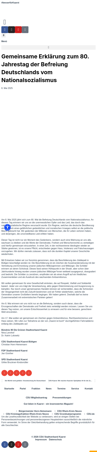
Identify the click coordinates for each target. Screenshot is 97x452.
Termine (61, 388)
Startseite (9, 388)
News (49, 388)
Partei (23, 388)
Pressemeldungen (62, 397)
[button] (3, 35)
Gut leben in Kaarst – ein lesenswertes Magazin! (48, 404)
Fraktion (36, 388)
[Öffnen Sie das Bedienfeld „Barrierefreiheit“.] (7, 227)
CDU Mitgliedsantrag (36, 397)
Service (75, 388)
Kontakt (89, 388)
